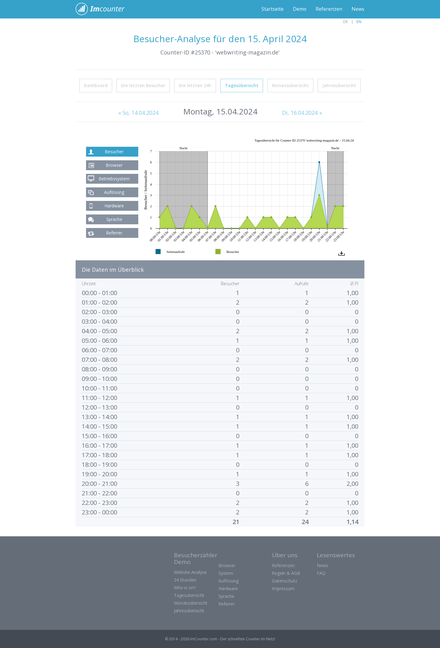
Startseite (272, 9)
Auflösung (114, 192)
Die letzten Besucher (143, 85)
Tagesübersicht (241, 85)
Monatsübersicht (290, 85)
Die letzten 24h (195, 85)
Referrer (114, 232)
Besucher (114, 151)
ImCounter (103, 9)
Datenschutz (284, 580)
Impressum (283, 588)
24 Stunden (185, 579)
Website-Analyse (190, 572)
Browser (114, 165)
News (358, 9)
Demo (299, 9)
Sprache (114, 219)
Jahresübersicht (339, 85)
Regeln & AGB (286, 573)
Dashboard (96, 85)
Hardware (114, 205)
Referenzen (329, 9)
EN (358, 21)
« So (138, 112)
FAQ (321, 573)
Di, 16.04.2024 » (302, 112)
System (225, 573)
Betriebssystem (114, 178)
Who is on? (185, 587)
